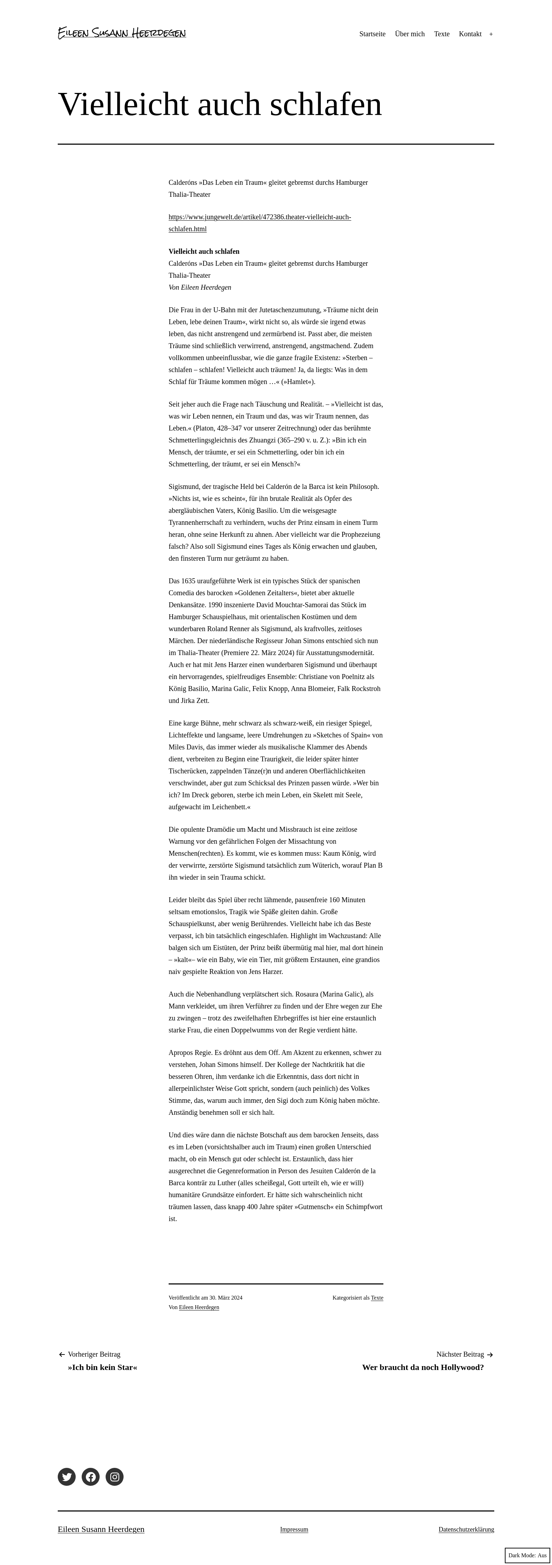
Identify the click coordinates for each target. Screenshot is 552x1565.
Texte (442, 34)
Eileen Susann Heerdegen (122, 32)
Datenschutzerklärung (466, 1529)
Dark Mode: (527, 1555)
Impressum (294, 1529)
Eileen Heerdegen (199, 1307)
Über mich (410, 34)
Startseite (372, 34)
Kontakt (470, 34)
